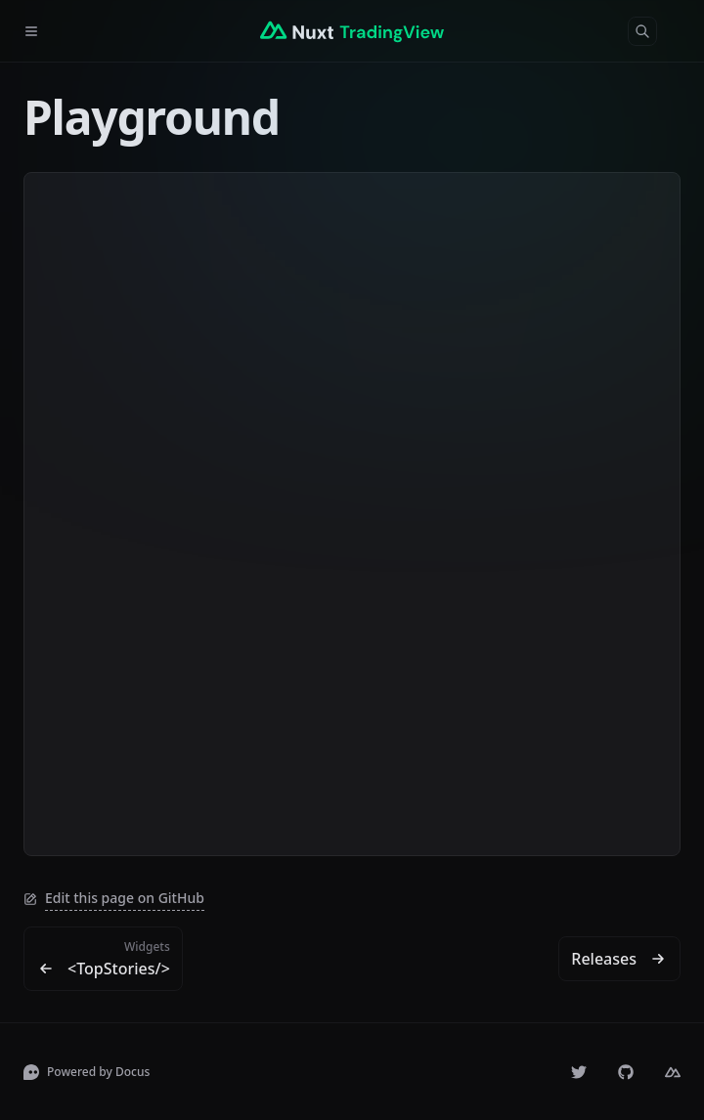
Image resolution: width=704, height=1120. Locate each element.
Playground (151, 117)
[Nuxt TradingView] (352, 31)
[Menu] (39, 31)
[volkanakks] (578, 1072)
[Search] (642, 31)
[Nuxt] (672, 1072)
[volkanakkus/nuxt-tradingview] (625, 1072)
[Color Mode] (680, 31)
